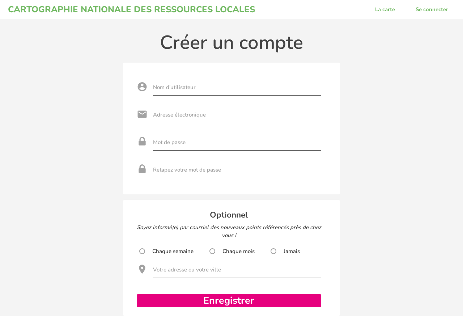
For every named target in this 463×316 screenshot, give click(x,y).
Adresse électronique (179, 114)
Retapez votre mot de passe (187, 169)
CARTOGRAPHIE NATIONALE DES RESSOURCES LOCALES (131, 9)
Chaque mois (238, 251)
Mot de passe (169, 142)
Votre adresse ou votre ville (187, 269)
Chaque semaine (173, 251)
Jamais (292, 251)
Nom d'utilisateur (174, 87)
